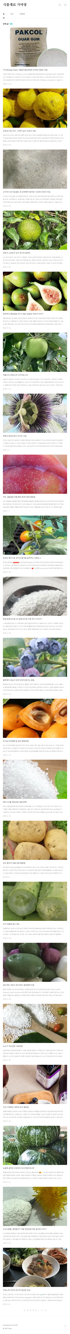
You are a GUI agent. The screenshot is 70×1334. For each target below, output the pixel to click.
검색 (60, 5)
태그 (12, 14)
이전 (24, 1310)
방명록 (22, 14)
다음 (45, 1310)
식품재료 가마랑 (15, 5)
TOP (65, 1326)
